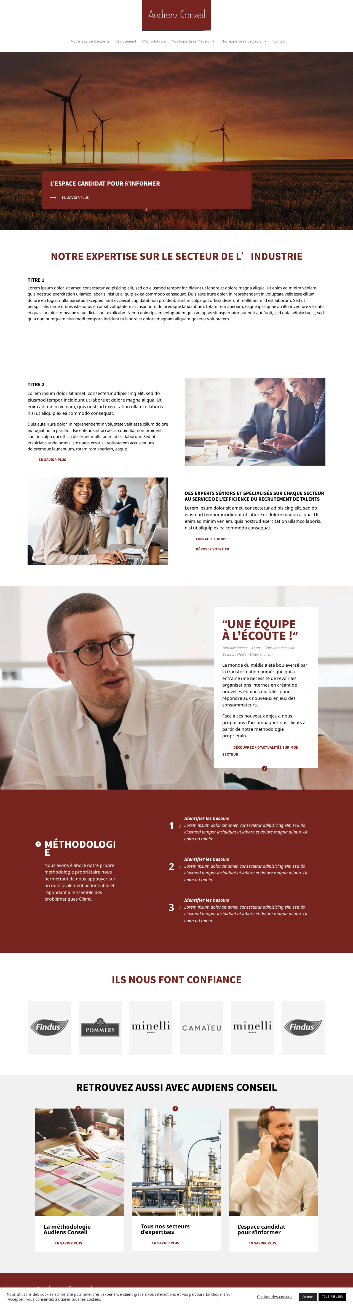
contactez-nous (211, 538)
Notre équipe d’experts (90, 41)
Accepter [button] (308, 1297)
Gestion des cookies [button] (274, 1296)
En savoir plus (68, 1243)
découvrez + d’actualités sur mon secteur (260, 750)
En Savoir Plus (75, 197)
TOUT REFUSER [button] (332, 1297)
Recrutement (126, 41)
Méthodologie (154, 41)
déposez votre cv (212, 549)
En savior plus (52, 459)
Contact (279, 41)
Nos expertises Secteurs (241, 41)
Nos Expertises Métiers (191, 41)
